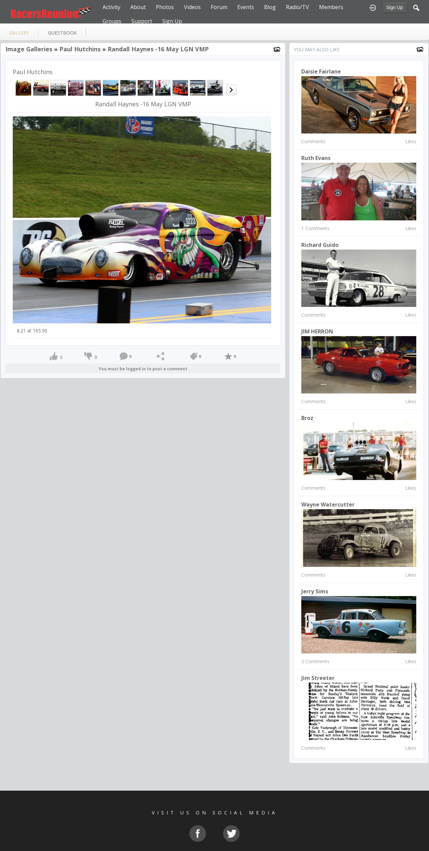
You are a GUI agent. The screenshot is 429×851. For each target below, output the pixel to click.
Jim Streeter (317, 678)
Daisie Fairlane (321, 71)
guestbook (62, 33)
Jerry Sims (314, 591)
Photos (165, 7)
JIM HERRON (317, 331)
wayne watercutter (328, 504)
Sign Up (394, 7)
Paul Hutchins (80, 49)
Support (141, 21)
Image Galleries (28, 49)
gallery (19, 33)
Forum (219, 7)
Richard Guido (320, 245)
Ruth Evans (315, 158)
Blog (270, 7)
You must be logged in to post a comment (143, 369)
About (138, 7)
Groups (112, 21)
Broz (307, 418)
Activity (111, 7)
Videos (192, 7)
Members (331, 7)
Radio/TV (297, 7)
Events (245, 7)
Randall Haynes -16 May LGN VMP (158, 49)
